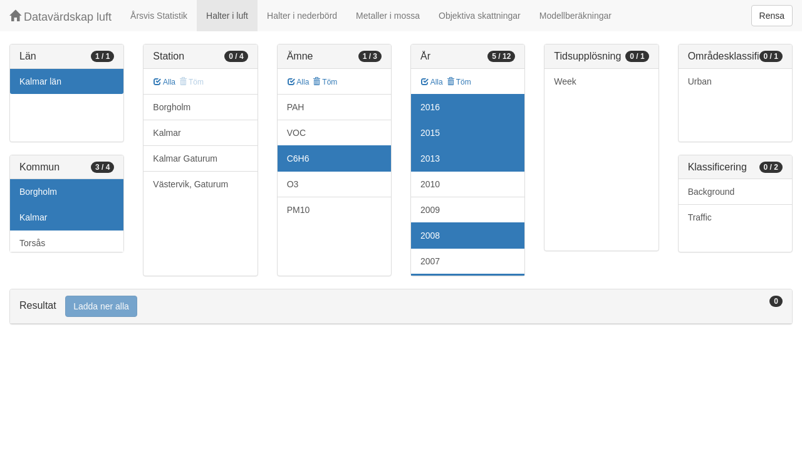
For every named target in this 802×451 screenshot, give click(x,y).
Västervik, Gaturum (190, 184)
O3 (293, 184)
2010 (430, 184)
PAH (296, 107)
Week (565, 81)
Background (711, 192)
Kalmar (33, 217)
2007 (430, 261)
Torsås (32, 243)
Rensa (771, 16)
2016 (430, 107)
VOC (296, 133)
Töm (325, 82)
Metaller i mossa (388, 16)
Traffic (700, 217)
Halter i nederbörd (302, 16)
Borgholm (38, 192)
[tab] (401, 306)
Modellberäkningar (575, 16)
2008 (430, 236)
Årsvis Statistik (158, 16)
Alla (164, 82)
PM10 (298, 210)
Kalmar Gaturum (185, 158)
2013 (430, 158)
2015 (430, 133)
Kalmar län (40, 81)
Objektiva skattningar (480, 16)
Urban (700, 81)
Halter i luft (227, 16)
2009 (430, 210)
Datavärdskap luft (60, 16)
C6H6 (298, 158)
